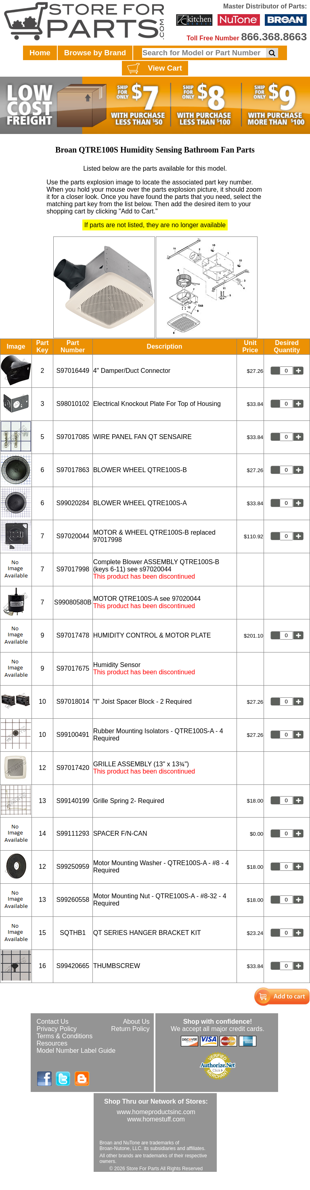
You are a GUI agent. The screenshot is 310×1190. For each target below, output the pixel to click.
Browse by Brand (95, 52)
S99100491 (72, 734)
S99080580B (73, 602)
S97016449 (72, 370)
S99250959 (72, 866)
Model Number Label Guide (76, 1050)
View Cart (153, 68)
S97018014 (72, 701)
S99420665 (72, 965)
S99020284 (72, 503)
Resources (52, 1043)
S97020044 (72, 536)
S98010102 (72, 403)
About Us (136, 1021)
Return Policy (130, 1028)
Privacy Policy (57, 1028)
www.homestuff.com (156, 1119)
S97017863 (72, 469)
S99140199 (72, 800)
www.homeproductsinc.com (156, 1111)
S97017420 (72, 767)
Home (39, 52)
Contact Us (53, 1021)
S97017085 (72, 436)
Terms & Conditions (65, 1036)
